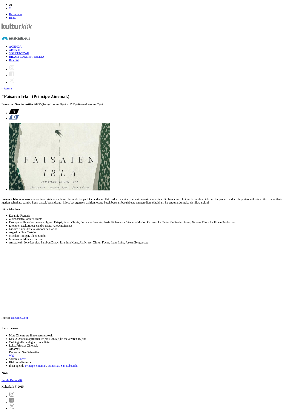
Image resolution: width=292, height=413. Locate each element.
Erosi (23, 359)
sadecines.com (19, 317)
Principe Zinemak (35, 365)
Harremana (15, 14)
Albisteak (14, 50)
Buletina (14, 60)
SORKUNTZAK (19, 53)
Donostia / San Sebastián (63, 365)
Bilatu (12, 17)
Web (11, 355)
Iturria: (5, 317)
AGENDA (15, 46)
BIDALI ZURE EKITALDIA (26, 56)
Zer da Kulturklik (11, 380)
